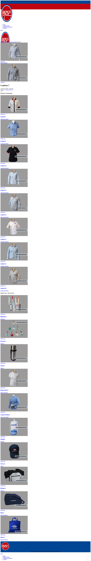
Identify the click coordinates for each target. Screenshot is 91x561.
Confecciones (6, 42)
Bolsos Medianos (4, 515)
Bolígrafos (3, 319)
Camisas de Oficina (13, 42)
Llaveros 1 (3, 341)
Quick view (3, 114)
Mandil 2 (3, 439)
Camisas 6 (3, 61)
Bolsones (2, 490)
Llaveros (2, 343)
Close (2, 553)
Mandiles (2, 441)
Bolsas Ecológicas (4, 539)
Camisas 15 (3, 190)
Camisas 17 (3, 239)
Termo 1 (3, 365)
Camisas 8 (3, 82)
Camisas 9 (3, 141)
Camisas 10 (3, 288)
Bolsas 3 (3, 537)
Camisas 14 (3, 165)
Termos (2, 368)
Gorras (2, 466)
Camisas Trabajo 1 (5, 414)
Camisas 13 (3, 214)
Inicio (2, 42)
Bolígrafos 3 (4, 316)
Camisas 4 (3, 116)
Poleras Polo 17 (4, 390)
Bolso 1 (2, 512)
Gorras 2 (3, 463)
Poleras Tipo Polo (4, 392)
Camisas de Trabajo (4, 417)
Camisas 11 (3, 263)
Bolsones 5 (3, 488)
